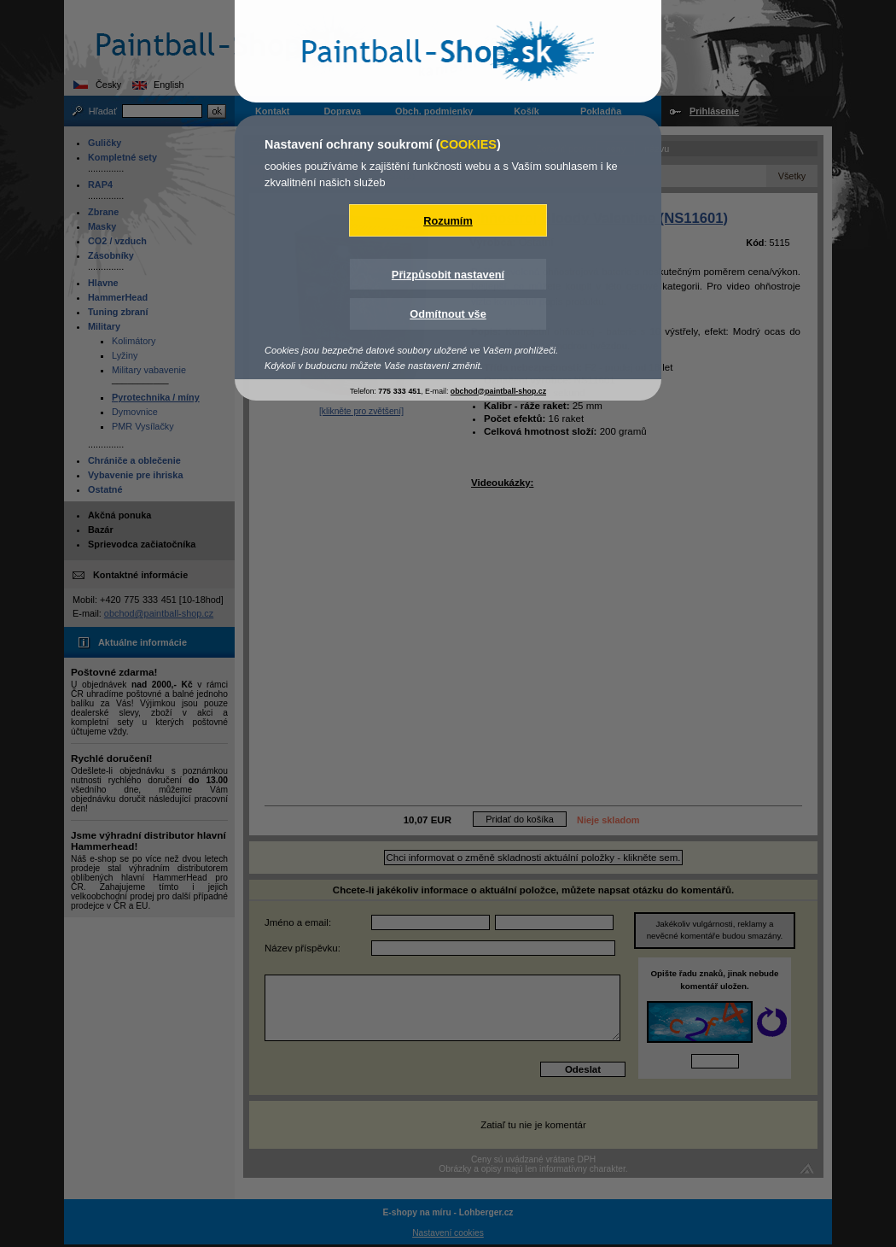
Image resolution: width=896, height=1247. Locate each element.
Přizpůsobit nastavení (448, 274)
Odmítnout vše (448, 313)
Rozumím (448, 220)
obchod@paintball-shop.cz (498, 391)
